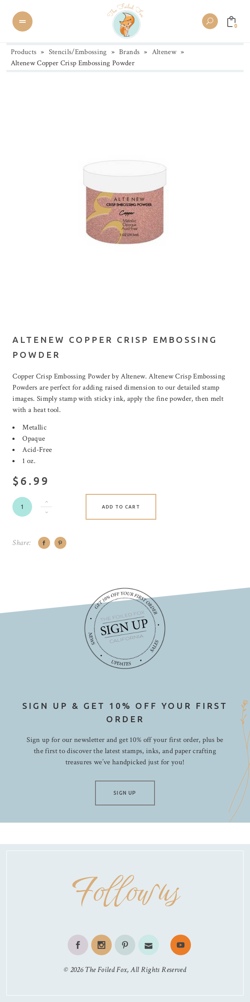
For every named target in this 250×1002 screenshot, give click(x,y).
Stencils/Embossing (78, 52)
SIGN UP (124, 793)
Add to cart (121, 506)
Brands (129, 52)
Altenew (164, 52)
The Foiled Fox (106, 970)
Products (24, 52)
